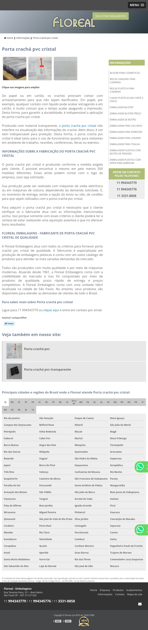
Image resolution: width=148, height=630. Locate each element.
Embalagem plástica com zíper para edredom (125, 161)
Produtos (118, 590)
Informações (120, 63)
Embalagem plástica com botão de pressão (125, 152)
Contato (119, 594)
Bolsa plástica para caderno (122, 90)
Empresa (105, 590)
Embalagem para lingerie (125, 138)
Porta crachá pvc (37, 349)
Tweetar (9, 323)
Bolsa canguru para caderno (122, 80)
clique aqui (51, 310)
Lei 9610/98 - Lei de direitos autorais (78, 581)
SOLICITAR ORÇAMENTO (110, 16)
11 (15, 601)
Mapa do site (134, 594)
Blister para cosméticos (125, 73)
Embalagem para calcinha (126, 125)
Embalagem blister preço (125, 113)
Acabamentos (134, 590)
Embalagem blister (121, 107)
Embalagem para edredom (126, 132)
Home (93, 590)
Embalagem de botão (123, 119)
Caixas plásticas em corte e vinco (126, 99)
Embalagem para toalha (125, 144)
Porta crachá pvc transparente (47, 369)
